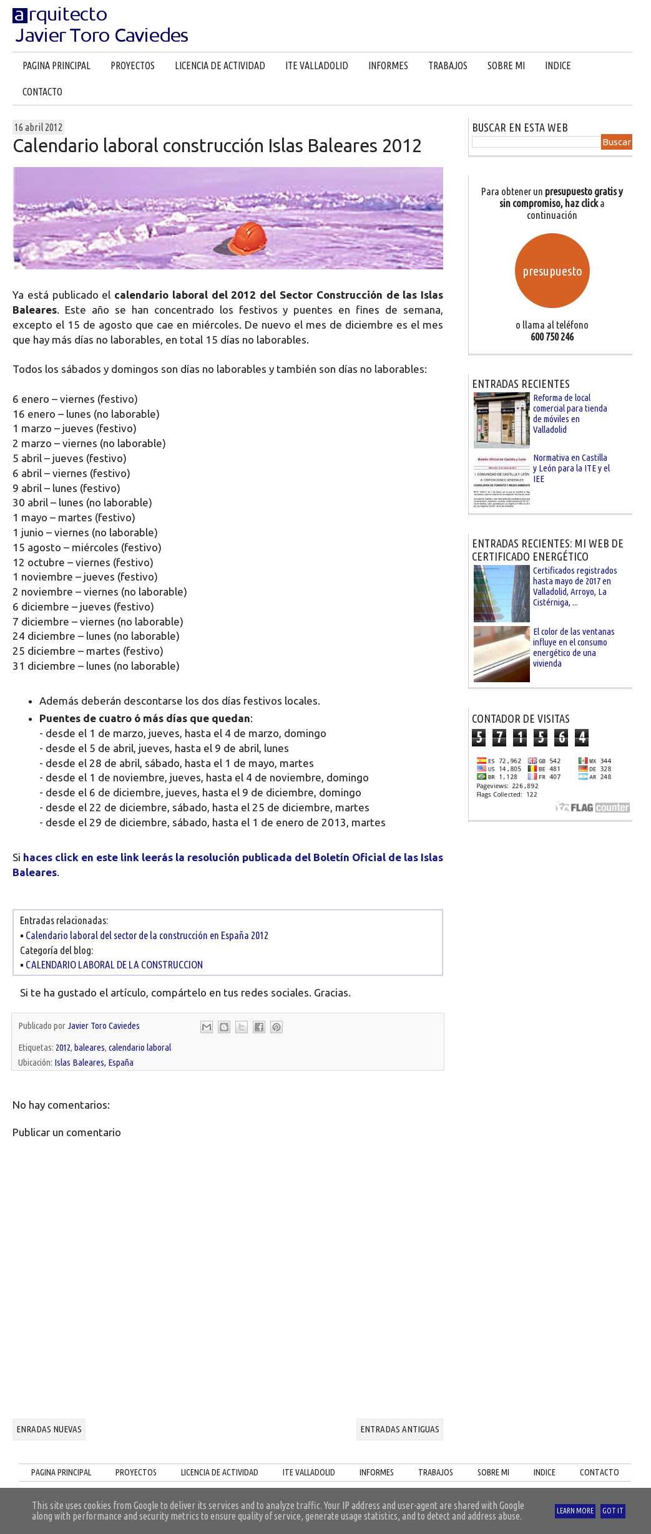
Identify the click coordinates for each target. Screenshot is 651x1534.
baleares (89, 1047)
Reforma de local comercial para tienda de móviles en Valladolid (570, 413)
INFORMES (388, 65)
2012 (63, 1047)
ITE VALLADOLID (316, 65)
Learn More (575, 1511)
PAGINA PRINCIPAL (56, 65)
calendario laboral (140, 1047)
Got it (613, 1511)
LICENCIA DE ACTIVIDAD (220, 65)
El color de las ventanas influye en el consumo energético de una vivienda (574, 647)
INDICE (558, 65)
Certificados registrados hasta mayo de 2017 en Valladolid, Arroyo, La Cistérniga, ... (575, 586)
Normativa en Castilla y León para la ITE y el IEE (571, 468)
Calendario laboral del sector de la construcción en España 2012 (147, 935)
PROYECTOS (132, 65)
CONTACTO (42, 91)
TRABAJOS (447, 65)
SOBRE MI (506, 65)
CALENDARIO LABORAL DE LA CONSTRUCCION (114, 964)
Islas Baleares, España (94, 1062)
